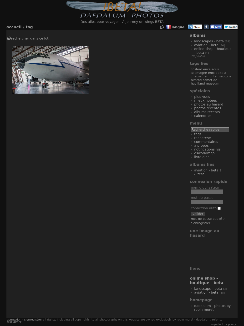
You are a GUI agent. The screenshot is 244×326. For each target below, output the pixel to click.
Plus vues (202, 97)
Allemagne (199, 73)
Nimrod (196, 80)
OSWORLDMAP (204, 153)
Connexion (14, 319)
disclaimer (14, 322)
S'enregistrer (200, 223)
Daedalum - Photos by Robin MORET (212, 307)
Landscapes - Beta (209, 41)
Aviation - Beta (206, 45)
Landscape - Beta (208, 289)
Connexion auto (206, 208)
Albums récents (207, 112)
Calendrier (202, 116)
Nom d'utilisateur (205, 187)
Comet (208, 80)
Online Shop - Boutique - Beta (206, 280)
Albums (198, 35)
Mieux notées (205, 100)
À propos (201, 145)
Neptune (225, 76)
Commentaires (206, 142)
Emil (211, 73)
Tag (29, 27)
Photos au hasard (208, 104)
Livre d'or (201, 157)
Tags (197, 134)
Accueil (14, 27)
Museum (212, 83)
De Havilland (204, 81)
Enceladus (211, 69)
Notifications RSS (207, 149)
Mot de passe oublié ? (208, 219)
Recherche (202, 138)
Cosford (196, 69)
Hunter (213, 76)
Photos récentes (207, 108)
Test (201, 174)
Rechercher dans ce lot (30, 38)
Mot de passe (202, 198)
